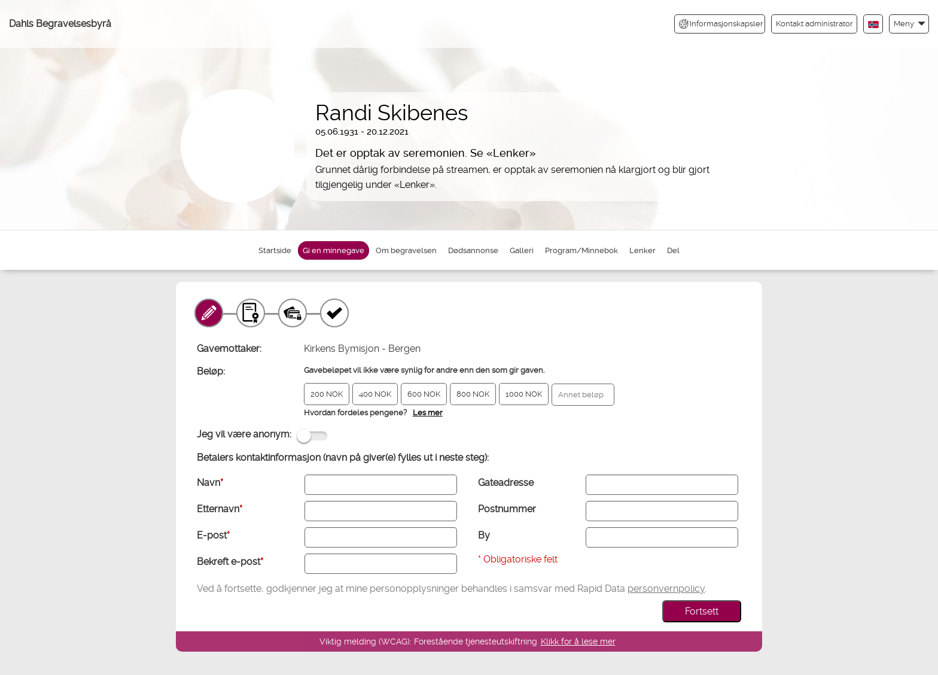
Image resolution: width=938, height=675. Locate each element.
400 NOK (375, 394)
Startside (274, 250)
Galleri (522, 250)
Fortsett (701, 611)
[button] (909, 23)
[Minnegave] (208, 313)
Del (673, 250)
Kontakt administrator (814, 23)
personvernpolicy (666, 588)
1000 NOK (523, 394)
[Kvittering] (334, 313)
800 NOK (472, 394)
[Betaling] (292, 313)
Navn (210, 482)
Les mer (428, 412)
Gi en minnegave (333, 250)
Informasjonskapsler (721, 24)
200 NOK (326, 394)
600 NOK (423, 394)
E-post (213, 535)
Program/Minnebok (581, 250)
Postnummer (507, 509)
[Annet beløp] (583, 395)
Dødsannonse (473, 250)
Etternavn (219, 509)
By (484, 535)
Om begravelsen (406, 250)
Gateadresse (506, 482)
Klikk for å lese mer (578, 641)
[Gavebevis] (250, 313)
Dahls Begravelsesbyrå (60, 23)
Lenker (642, 250)
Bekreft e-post (230, 561)
